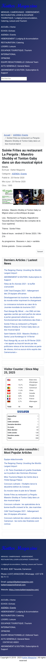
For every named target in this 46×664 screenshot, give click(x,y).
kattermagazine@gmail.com (13, 585)
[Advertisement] (23, 107)
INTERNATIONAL (8, 54)
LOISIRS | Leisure (8, 46)
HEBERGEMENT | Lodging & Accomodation (19, 39)
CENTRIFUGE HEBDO (11, 642)
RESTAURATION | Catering (12, 42)
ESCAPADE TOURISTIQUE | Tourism (16, 50)
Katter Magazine (29, 657)
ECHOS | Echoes (8, 31)
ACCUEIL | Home (8, 27)
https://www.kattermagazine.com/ (24, 589)
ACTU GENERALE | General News (15, 66)
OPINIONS (5, 58)
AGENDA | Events (8, 35)
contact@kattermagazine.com (20, 582)
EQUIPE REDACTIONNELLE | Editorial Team (19, 62)
